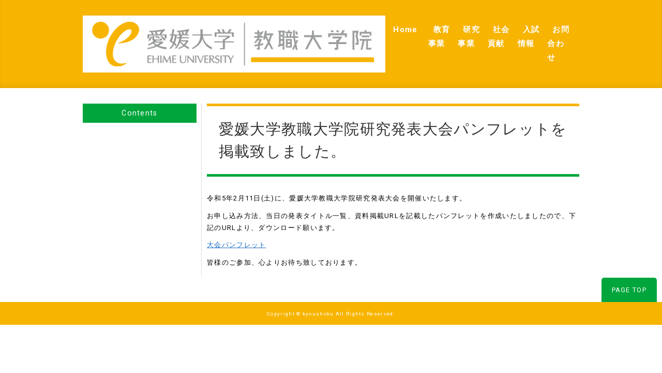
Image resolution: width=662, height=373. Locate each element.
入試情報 (500, 31)
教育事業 (358, 31)
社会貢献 (453, 31)
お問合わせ (551, 31)
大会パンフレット (236, 221)
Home (314, 31)
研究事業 (405, 31)
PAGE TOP (629, 266)
